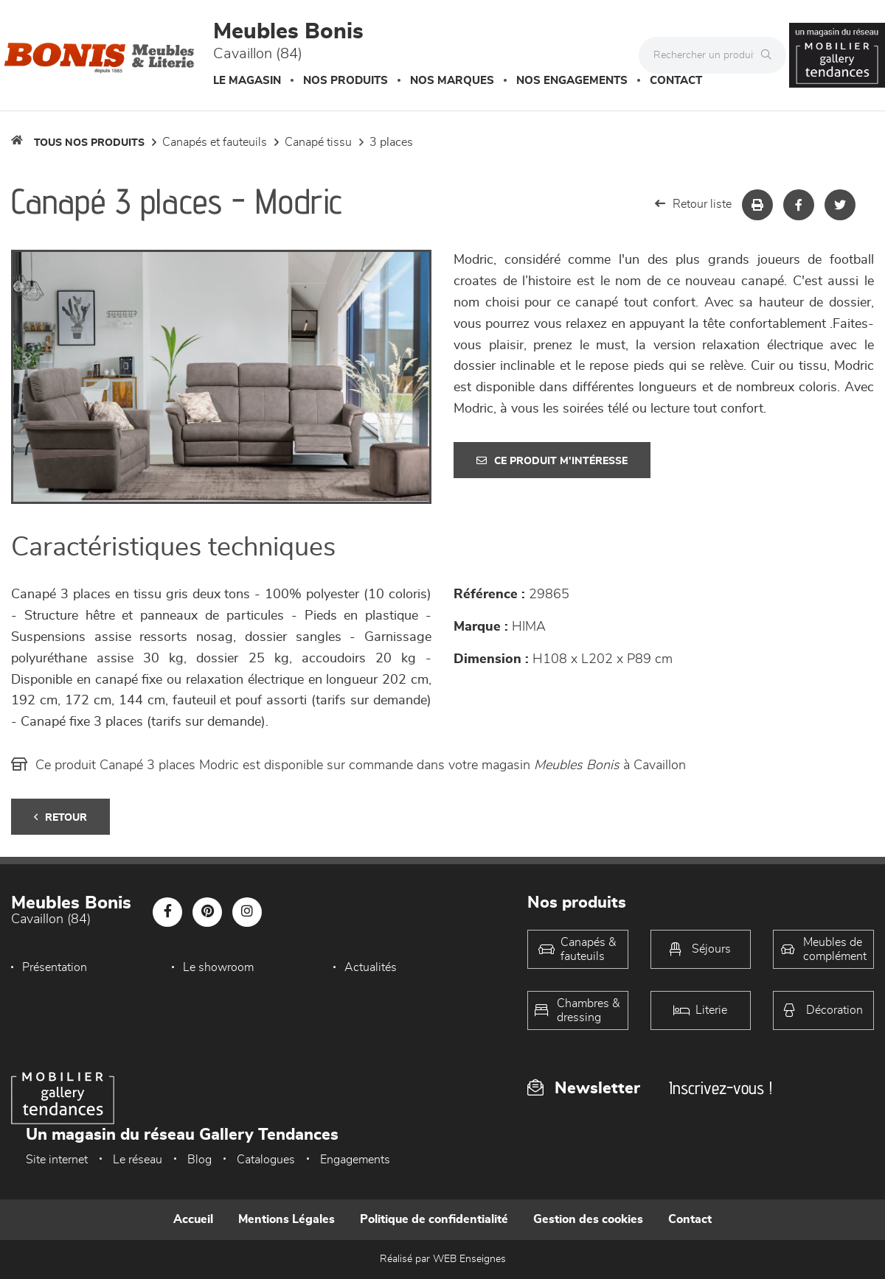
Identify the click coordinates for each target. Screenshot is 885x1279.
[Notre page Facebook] (167, 912)
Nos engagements (572, 80)
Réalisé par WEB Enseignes (443, 1259)
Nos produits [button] (345, 80)
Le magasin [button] (247, 80)
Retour (60, 817)
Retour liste (693, 203)
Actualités (370, 967)
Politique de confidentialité (434, 1219)
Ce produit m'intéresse (552, 460)
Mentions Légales (286, 1219)
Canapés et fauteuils (214, 142)
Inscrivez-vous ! (720, 1087)
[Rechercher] (770, 55)
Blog (199, 1160)
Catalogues (266, 1160)
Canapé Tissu (318, 142)
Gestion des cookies (588, 1219)
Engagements (355, 1160)
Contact (676, 80)
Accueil (193, 1219)
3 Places (391, 142)
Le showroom (218, 967)
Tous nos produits (89, 143)
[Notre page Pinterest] (207, 912)
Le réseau (137, 1160)
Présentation (54, 967)
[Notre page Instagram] (247, 912)
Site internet (57, 1160)
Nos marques (452, 80)
